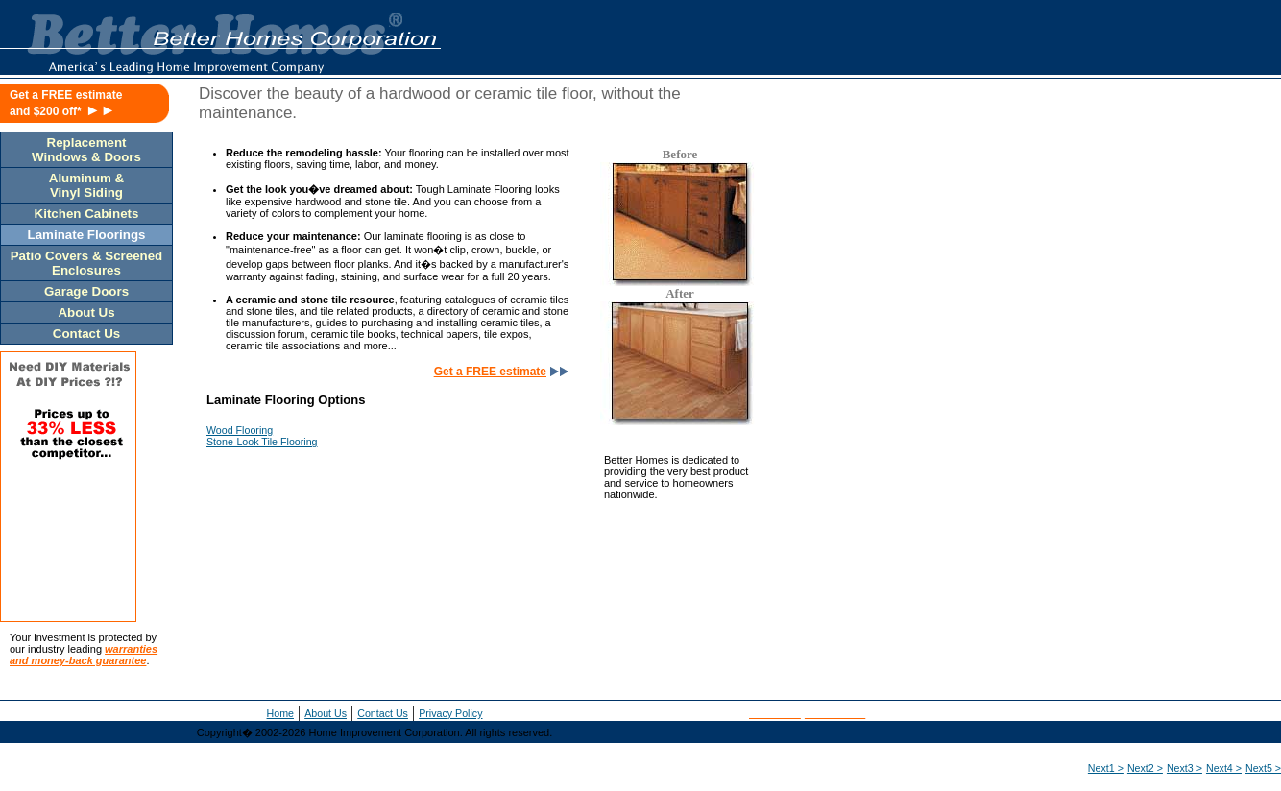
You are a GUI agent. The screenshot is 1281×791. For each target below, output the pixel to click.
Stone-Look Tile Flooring (262, 441)
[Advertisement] (1096, 227)
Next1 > (1106, 768)
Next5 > (1263, 768)
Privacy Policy (450, 713)
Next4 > (1224, 768)
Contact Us (382, 713)
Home (280, 713)
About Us (325, 713)
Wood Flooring (239, 430)
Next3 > (1184, 768)
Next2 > (1145, 768)
